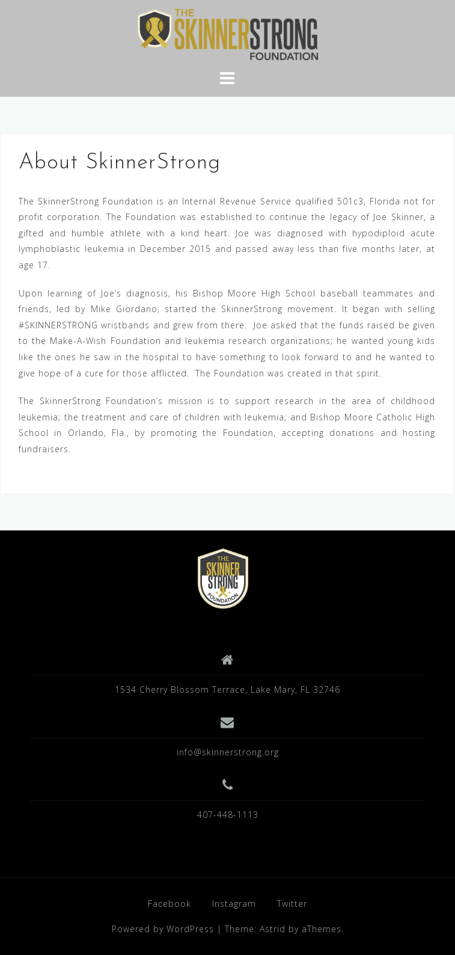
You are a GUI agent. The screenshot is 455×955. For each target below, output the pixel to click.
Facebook (169, 903)
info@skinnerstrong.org (228, 752)
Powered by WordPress (163, 929)
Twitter (292, 903)
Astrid (273, 929)
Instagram (234, 903)
